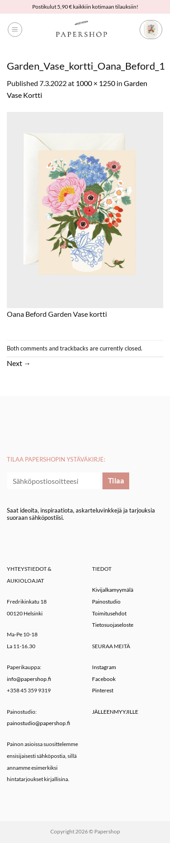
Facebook (104, 678)
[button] (15, 29)
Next (19, 363)
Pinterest (102, 690)
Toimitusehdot (109, 613)
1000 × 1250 (95, 83)
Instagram (104, 667)
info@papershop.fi (29, 678)
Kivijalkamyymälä (112, 589)
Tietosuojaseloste (112, 624)
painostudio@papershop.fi (38, 723)
